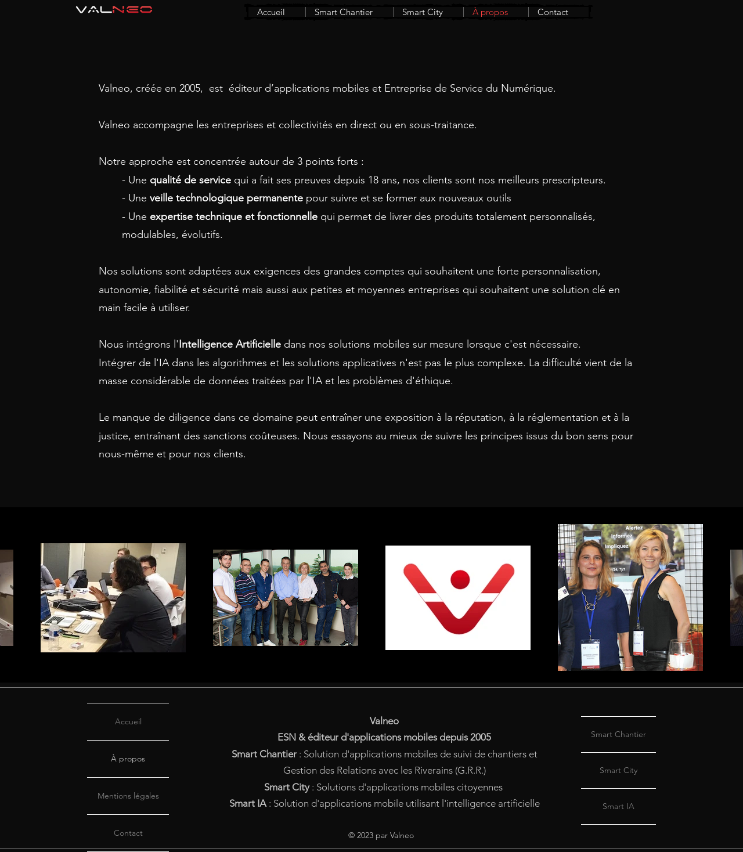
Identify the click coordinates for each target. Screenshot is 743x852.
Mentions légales (128, 795)
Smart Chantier (618, 734)
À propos (128, 758)
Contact (128, 833)
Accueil (128, 721)
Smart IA (618, 806)
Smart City (618, 770)
